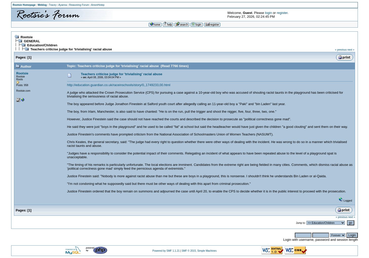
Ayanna (63, 5)
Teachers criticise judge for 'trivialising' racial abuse (71, 49)
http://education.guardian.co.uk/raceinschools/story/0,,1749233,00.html (118, 85)
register (282, 13)
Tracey (52, 5)
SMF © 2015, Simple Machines (199, 250)
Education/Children (42, 45)
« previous (341, 49)
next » (350, 49)
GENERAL (32, 41)
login (268, 13)
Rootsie (27, 37)
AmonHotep (98, 5)
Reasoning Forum (79, 5)
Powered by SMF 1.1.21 (166, 250)
